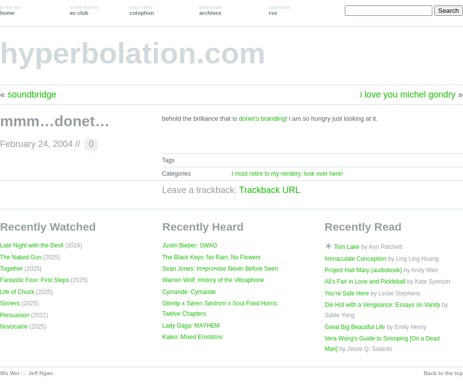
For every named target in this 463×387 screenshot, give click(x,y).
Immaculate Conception (355, 258)
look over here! (323, 173)
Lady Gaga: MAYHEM (191, 325)
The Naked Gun (21, 257)
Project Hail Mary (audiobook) (363, 270)
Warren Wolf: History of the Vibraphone (213, 280)
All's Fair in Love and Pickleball (365, 281)
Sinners (10, 303)
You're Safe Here (346, 293)
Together (11, 268)
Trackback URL (269, 190)
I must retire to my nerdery (266, 173)
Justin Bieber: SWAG (189, 245)
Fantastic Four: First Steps (34, 280)
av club (84, 10)
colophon (142, 10)
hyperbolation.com (133, 53)
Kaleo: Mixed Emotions (192, 337)
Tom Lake (347, 246)
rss (279, 10)
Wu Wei (9, 373)
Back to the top (443, 373)
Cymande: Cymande (189, 292)
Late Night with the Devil (31, 245)
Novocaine (14, 326)
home (10, 10)
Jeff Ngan (40, 373)
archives (210, 10)
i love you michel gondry (408, 94)
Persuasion (15, 315)
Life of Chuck (17, 292)
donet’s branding (262, 118)
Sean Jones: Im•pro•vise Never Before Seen (220, 268)
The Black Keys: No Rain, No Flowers (211, 257)
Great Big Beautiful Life (354, 327)
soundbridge (31, 94)
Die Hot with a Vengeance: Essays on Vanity (382, 304)
